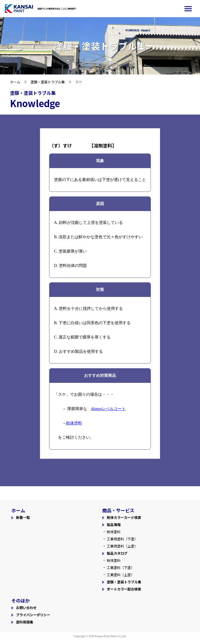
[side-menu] (188, 8)
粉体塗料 (74, 423)
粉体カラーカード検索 (124, 517)
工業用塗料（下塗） (122, 538)
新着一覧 (23, 517)
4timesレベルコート (108, 409)
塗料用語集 (24, 621)
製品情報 (114, 524)
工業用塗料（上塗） (122, 545)
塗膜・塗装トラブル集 (48, 81)
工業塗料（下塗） (120, 567)
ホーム (15, 81)
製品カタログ (117, 553)
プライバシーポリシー (33, 614)
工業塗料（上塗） (120, 574)
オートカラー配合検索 (124, 588)
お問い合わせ (26, 607)
